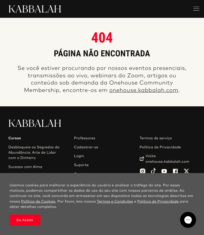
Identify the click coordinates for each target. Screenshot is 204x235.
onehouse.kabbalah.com (143, 90)
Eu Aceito (24, 220)
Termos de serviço (155, 138)
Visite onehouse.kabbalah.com (167, 158)
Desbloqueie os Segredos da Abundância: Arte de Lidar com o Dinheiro (34, 152)
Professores (84, 138)
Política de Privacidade (160, 147)
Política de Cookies (38, 201)
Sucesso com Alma (25, 167)
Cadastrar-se (86, 147)
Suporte (81, 165)
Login (79, 156)
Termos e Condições (115, 201)
